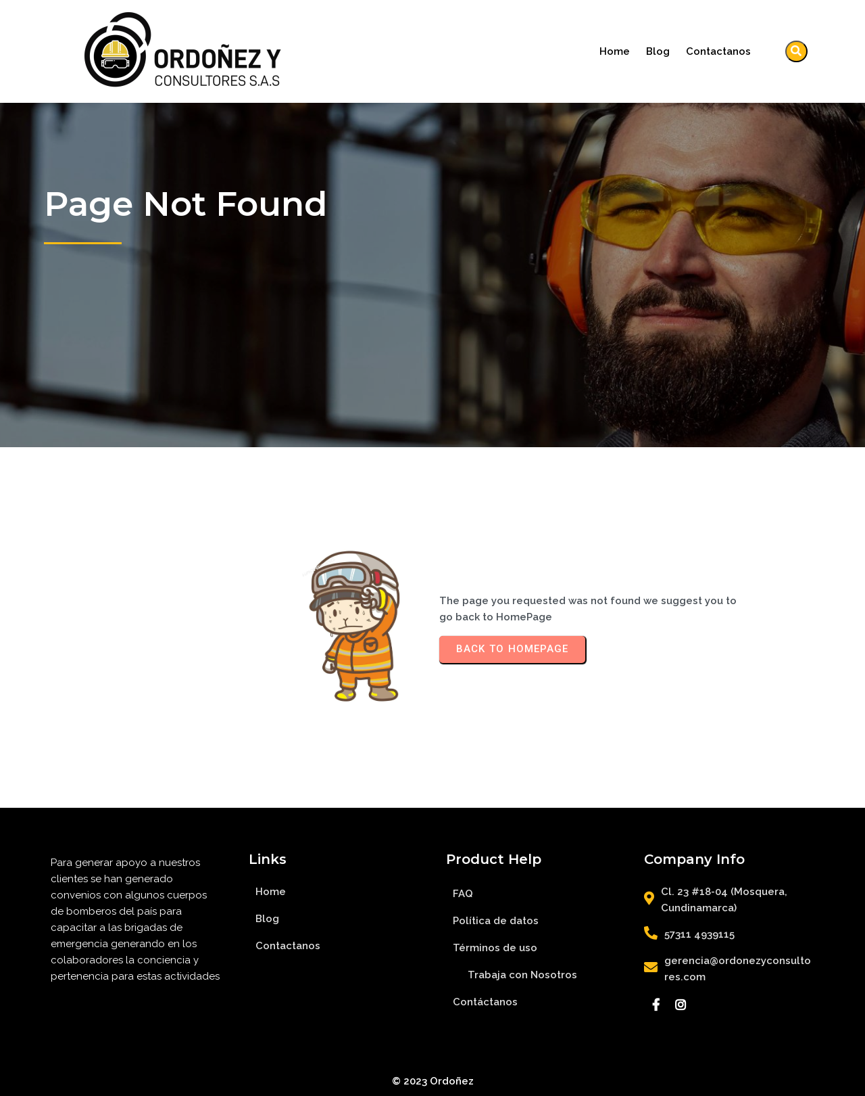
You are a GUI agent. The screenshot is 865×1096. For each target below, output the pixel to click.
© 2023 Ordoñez (433, 1081)
